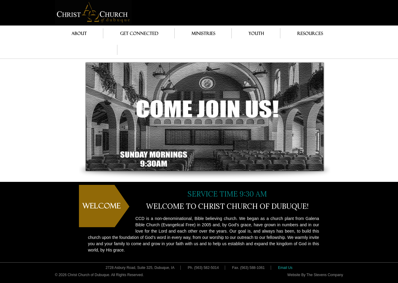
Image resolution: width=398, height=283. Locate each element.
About (77, 33)
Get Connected (136, 33)
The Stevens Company (324, 275)
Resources (308, 33)
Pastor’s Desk (86, 49)
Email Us (285, 268)
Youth (255, 33)
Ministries (201, 33)
